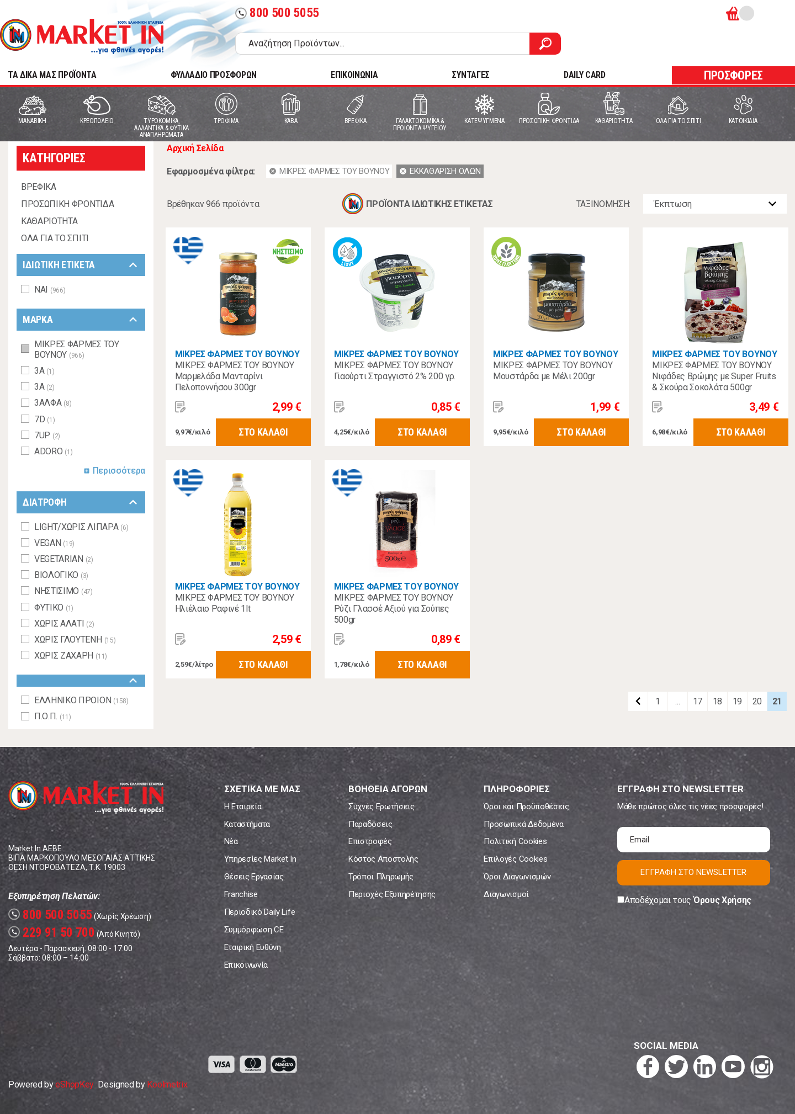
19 (737, 701)
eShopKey (74, 1084)
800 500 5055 (277, 13)
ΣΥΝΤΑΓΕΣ (470, 75)
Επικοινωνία (246, 965)
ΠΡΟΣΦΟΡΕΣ (733, 75)
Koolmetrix (167, 1084)
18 (717, 701)
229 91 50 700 (51, 932)
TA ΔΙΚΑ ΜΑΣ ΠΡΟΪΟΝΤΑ (52, 75)
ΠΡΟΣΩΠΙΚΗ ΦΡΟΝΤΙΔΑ (67, 204)
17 (697, 701)
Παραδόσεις (370, 824)
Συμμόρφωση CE (254, 930)
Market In (81, 36)
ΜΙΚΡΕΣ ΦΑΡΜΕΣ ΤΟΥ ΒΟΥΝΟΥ (237, 354)
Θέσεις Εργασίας (254, 877)
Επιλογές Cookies (515, 859)
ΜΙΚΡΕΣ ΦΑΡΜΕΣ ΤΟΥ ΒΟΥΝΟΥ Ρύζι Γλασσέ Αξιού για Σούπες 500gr (393, 608)
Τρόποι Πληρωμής (381, 877)
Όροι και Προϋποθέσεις (526, 806)
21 (777, 701)
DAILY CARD (585, 75)
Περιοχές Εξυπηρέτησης (392, 894)
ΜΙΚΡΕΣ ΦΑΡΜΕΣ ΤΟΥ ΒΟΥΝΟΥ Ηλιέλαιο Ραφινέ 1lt (234, 603)
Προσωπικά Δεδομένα (523, 824)
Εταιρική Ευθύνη (252, 947)
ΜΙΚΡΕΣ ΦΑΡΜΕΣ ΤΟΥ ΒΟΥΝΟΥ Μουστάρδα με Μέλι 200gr (552, 370)
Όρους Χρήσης (722, 900)
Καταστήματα (247, 824)
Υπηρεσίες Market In (260, 859)
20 (757, 701)
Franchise (241, 894)
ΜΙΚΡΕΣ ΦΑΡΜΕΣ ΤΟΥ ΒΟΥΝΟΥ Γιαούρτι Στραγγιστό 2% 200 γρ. (394, 370)
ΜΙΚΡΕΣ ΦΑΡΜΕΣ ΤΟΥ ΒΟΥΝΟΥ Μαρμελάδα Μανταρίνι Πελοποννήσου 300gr (234, 376)
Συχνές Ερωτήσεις (381, 806)
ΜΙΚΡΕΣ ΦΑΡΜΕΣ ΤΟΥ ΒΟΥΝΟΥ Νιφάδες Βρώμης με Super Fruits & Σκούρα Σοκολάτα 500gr (714, 376)
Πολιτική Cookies (515, 841)
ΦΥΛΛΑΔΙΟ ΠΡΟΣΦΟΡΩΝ (214, 75)
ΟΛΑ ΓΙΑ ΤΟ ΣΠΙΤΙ (55, 238)
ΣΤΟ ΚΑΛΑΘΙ (263, 432)
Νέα (231, 841)
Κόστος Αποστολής (383, 859)
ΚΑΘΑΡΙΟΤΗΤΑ (49, 221)
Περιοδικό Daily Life (259, 912)
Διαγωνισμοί (506, 894)
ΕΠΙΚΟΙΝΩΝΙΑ (354, 75)
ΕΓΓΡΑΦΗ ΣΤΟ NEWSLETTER (693, 872)
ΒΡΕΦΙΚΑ (38, 187)
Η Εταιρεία (243, 806)
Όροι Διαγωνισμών (517, 877)
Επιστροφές (370, 841)
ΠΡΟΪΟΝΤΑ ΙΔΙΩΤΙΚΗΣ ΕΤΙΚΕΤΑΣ (429, 204)
